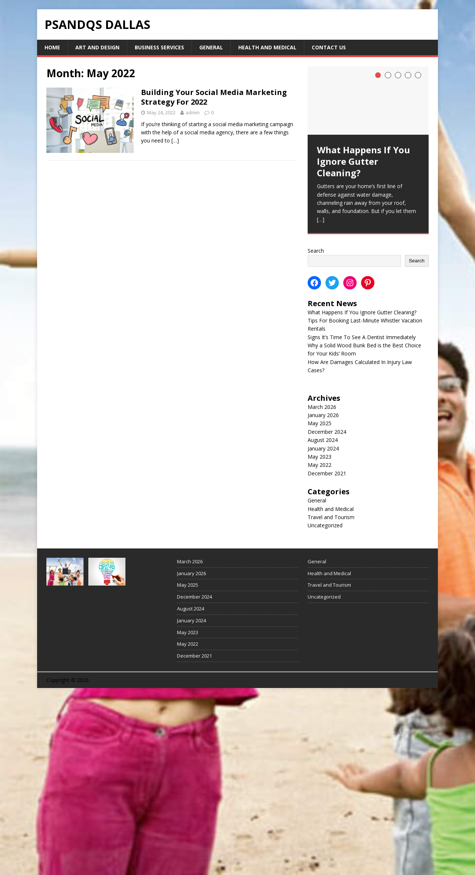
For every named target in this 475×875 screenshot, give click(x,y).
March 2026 (322, 406)
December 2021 (327, 473)
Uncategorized (325, 525)
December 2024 (327, 431)
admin (193, 112)
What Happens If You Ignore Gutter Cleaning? (362, 312)
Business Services (159, 47)
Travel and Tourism (331, 517)
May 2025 (319, 423)
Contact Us (329, 47)
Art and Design (97, 47)
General (211, 47)
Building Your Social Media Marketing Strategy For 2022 (214, 97)
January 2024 (323, 448)
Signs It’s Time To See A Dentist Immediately (362, 337)
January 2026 (323, 415)
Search (316, 250)
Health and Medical (267, 47)
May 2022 (319, 464)
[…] (175, 140)
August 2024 (323, 439)
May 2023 (319, 456)
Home (52, 47)
